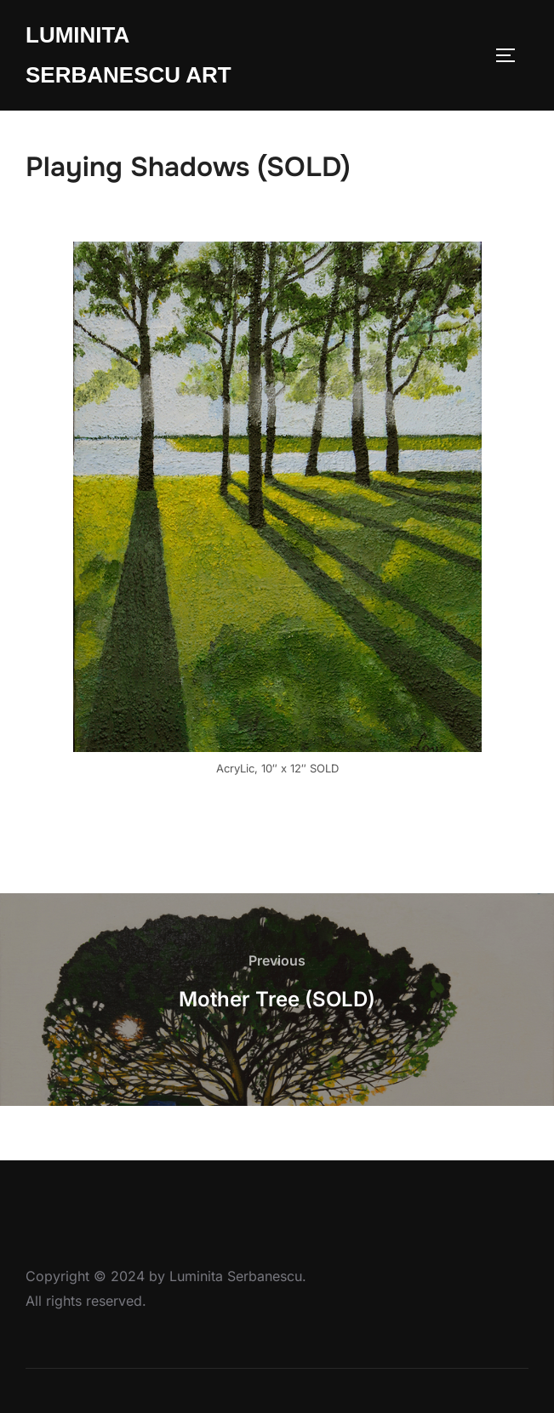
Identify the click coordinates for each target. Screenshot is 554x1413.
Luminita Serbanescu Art (128, 55)
